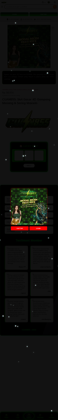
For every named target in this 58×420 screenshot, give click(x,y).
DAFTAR (20, 228)
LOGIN (38, 228)
